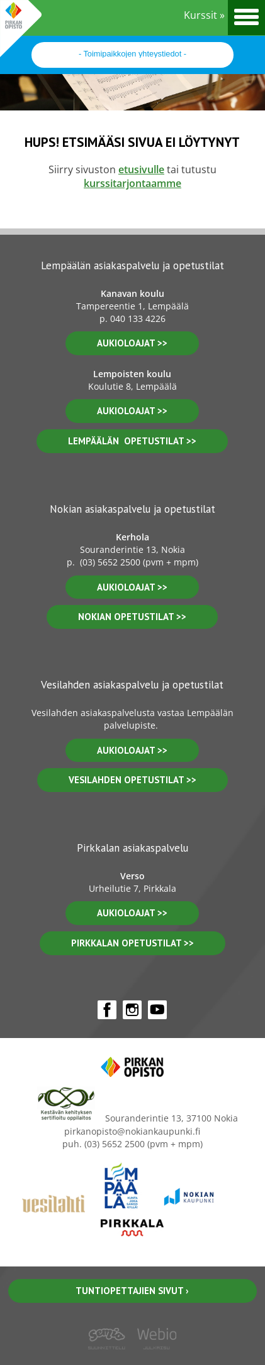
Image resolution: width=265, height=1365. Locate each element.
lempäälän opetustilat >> (132, 441)
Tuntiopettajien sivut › (132, 1291)
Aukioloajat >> (132, 587)
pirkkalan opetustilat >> (132, 943)
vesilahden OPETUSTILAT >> (132, 780)
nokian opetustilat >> (132, 617)
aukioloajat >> (132, 343)
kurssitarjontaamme (132, 183)
